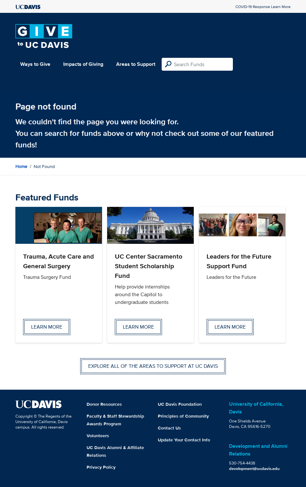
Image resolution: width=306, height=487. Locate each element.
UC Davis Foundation (180, 404)
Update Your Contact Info (184, 440)
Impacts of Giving (83, 64)
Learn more (46, 327)
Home (21, 166)
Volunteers (98, 435)
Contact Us (169, 428)
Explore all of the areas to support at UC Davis (153, 366)
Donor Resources (104, 404)
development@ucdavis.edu (254, 468)
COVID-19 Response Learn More (263, 6)
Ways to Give (35, 64)
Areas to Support (135, 64)
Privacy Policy (101, 467)
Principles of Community (183, 416)
